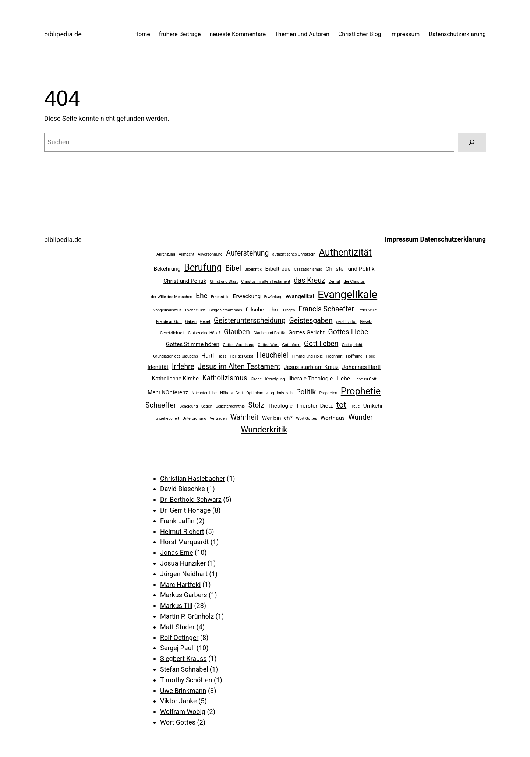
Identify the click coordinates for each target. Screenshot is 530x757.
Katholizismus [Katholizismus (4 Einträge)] (224, 378)
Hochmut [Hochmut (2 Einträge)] (334, 356)
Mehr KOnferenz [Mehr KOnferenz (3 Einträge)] (168, 392)
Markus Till (176, 605)
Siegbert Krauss (183, 658)
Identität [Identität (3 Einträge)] (158, 367)
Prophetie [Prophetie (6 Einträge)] (361, 391)
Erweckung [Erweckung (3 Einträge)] (247, 296)
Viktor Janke (178, 701)
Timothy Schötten (186, 680)
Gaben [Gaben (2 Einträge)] (191, 321)
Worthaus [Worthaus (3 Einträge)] (333, 418)
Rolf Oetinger (179, 637)
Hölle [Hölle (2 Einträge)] (370, 356)
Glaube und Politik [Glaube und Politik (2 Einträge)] (269, 333)
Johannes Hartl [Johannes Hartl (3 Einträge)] (361, 367)
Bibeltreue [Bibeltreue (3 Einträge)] (277, 268)
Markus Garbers (183, 595)
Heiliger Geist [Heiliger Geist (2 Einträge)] (241, 356)
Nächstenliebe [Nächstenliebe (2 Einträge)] (204, 393)
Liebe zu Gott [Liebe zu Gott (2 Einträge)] (364, 379)
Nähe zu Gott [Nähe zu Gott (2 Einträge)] (231, 393)
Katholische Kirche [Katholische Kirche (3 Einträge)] (175, 378)
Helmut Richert (182, 531)
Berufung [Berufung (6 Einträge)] (203, 267)
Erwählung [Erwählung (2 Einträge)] (273, 297)
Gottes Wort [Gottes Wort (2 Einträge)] (268, 344)
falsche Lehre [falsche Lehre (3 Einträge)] (262, 309)
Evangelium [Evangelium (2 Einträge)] (195, 310)
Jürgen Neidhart (184, 574)
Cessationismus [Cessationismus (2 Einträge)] (308, 269)
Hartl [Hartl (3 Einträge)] (207, 355)
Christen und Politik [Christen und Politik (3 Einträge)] (350, 268)
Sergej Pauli (177, 648)
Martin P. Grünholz (187, 616)
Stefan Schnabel (184, 669)
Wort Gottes (177, 722)
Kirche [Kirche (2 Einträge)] (256, 379)
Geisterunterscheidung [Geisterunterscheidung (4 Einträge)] (250, 320)
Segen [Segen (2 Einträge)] (206, 406)
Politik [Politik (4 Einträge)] (306, 392)
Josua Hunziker (183, 563)
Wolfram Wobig (182, 711)
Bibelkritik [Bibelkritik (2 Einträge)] (253, 269)
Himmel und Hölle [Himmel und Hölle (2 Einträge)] (307, 356)
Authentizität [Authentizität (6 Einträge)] (345, 252)
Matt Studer (177, 627)
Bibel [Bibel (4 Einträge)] (233, 268)
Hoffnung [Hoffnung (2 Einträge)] (354, 356)
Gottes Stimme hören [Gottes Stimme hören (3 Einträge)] (192, 344)
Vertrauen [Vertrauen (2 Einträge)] (218, 418)
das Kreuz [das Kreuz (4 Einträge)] (309, 280)
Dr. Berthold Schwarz (191, 499)
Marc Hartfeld (180, 584)
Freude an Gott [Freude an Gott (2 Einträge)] (169, 321)
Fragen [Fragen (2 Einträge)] (289, 310)
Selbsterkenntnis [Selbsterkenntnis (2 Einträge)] (230, 406)
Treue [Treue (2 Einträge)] (355, 406)
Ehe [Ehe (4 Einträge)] (202, 296)
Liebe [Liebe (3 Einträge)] (343, 378)
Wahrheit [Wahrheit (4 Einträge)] (244, 417)
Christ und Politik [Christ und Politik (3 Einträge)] (184, 281)
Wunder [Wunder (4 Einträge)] (360, 417)
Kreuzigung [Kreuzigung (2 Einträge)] (275, 379)
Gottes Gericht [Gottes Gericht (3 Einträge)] (307, 332)
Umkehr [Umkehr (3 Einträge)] (373, 405)
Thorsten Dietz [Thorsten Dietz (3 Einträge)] (314, 405)
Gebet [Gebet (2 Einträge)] (205, 321)
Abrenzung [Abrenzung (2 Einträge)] (165, 254)
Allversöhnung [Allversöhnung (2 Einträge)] (210, 254)
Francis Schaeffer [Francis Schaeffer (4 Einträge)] (326, 309)
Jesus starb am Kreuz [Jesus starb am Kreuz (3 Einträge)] (311, 367)
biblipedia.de (63, 34)
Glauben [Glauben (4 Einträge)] (237, 332)
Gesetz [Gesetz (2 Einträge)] (366, 321)
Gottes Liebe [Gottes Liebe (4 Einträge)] (348, 332)
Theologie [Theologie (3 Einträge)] (280, 405)
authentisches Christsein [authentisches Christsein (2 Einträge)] (293, 254)
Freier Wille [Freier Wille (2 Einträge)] (367, 310)
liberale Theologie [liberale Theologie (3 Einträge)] (310, 378)
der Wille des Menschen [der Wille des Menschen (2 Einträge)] (171, 297)
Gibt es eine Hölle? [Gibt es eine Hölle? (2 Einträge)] (204, 333)
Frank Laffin (177, 521)
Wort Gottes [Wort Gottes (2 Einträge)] (306, 418)
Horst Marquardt (184, 542)
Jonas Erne (176, 552)
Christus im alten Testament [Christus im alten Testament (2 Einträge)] (265, 281)
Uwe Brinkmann (183, 690)
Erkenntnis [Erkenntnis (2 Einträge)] (220, 297)
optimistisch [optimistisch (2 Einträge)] (282, 393)
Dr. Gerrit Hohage (185, 510)
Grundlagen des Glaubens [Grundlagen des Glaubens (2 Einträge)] (175, 356)
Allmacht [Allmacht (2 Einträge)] (186, 254)
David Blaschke (182, 489)
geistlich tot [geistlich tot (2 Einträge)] (346, 321)
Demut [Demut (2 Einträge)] (334, 281)
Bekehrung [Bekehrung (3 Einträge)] (166, 268)
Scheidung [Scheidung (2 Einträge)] (189, 406)
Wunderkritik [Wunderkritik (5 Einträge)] (264, 429)
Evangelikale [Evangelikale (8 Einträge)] (347, 294)
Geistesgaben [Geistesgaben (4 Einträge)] (310, 320)
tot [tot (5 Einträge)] (341, 405)
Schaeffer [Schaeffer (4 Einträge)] (160, 405)
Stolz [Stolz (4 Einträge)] (256, 405)
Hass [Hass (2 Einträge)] (222, 356)
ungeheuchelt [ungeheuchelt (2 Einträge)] (167, 418)
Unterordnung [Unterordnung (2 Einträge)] (194, 418)
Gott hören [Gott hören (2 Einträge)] (291, 344)
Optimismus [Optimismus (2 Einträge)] (257, 393)
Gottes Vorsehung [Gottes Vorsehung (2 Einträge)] (238, 344)
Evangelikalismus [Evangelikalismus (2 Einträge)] (166, 310)
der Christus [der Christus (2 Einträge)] (354, 281)
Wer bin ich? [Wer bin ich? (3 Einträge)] (277, 418)
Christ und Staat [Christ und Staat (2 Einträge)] (224, 281)
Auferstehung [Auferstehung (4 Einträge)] (247, 253)
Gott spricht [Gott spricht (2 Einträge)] (352, 344)
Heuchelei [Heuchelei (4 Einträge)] (272, 355)
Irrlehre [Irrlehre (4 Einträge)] (183, 366)
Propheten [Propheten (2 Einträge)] (328, 393)
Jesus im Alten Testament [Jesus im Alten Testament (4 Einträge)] (239, 366)
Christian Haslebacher (192, 478)
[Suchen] (472, 142)
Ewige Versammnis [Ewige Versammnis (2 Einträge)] (225, 310)
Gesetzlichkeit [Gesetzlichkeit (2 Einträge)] (172, 333)
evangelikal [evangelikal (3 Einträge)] (300, 296)
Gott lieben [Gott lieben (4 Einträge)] (321, 343)
